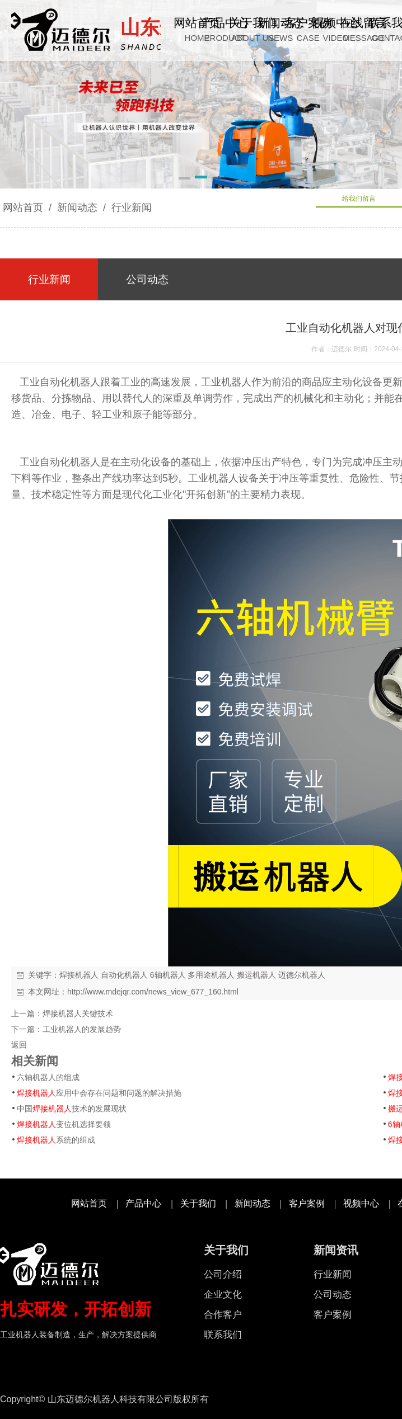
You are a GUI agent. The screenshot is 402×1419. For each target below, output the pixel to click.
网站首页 (23, 207)
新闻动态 (77, 207)
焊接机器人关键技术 (78, 1013)
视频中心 (361, 1203)
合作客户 (223, 1314)
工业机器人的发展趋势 (82, 1029)
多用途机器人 (211, 974)
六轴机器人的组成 (48, 1077)
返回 (19, 1044)
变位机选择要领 (64, 1124)
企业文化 (223, 1294)
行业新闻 (130, 207)
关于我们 (198, 1203)
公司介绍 (223, 1274)
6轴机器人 (168, 974)
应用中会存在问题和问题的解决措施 (99, 1092)
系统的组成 (56, 1139)
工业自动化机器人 (55, 382)
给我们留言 (359, 198)
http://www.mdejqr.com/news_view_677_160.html (153, 991)
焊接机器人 (79, 974)
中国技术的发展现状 (72, 1108)
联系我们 (223, 1335)
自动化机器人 (124, 974)
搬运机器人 (256, 974)
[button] (185, 179)
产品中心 (143, 1203)
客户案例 (307, 1203)
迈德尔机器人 (301, 974)
